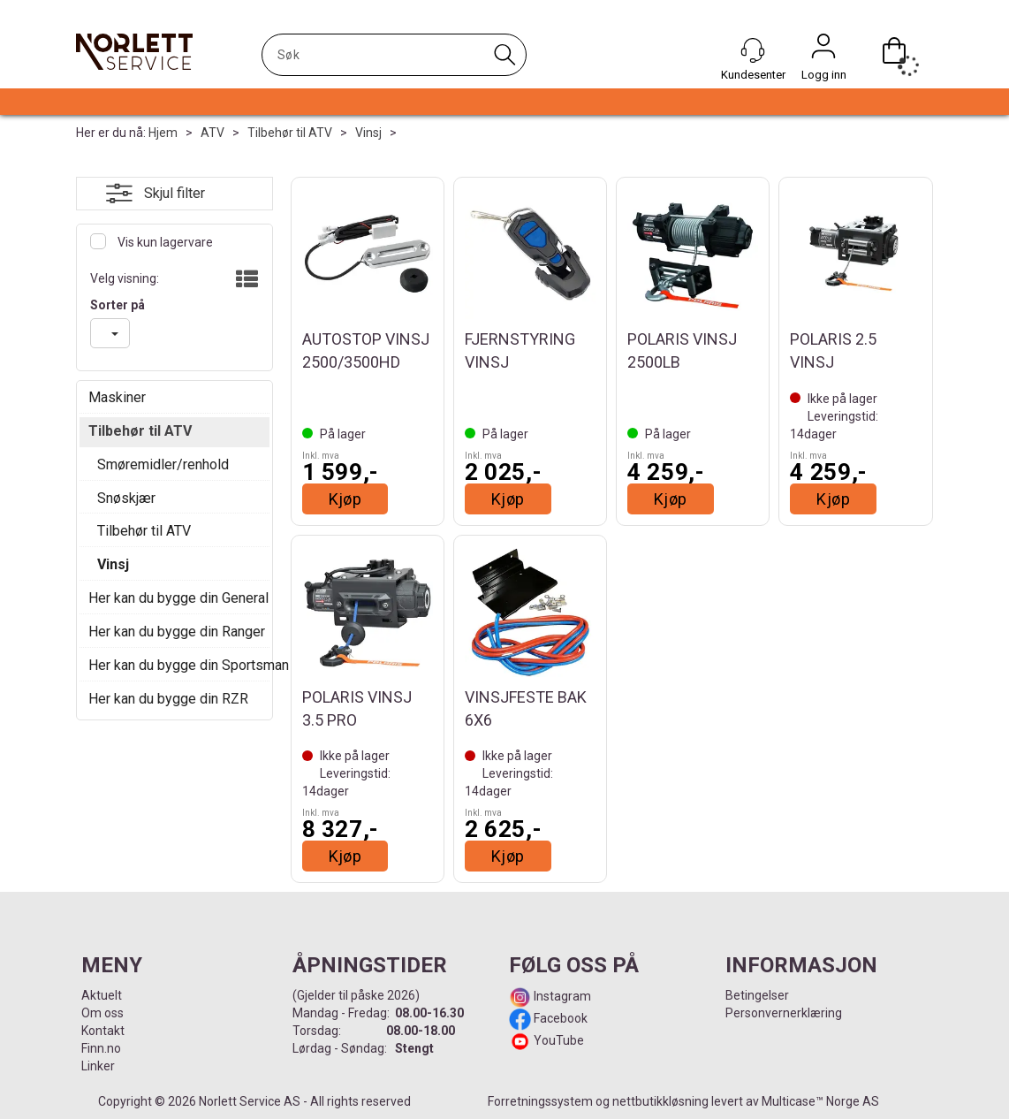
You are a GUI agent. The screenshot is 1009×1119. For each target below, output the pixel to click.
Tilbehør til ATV (289, 133)
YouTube (559, 1040)
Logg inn (823, 50)
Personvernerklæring (783, 1013)
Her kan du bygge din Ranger (174, 631)
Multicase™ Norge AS (820, 1101)
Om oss (102, 1013)
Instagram (561, 996)
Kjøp (345, 499)
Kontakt (103, 1031)
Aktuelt (101, 995)
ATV (212, 133)
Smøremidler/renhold (163, 464)
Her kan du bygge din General (174, 598)
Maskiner (117, 397)
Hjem (163, 133)
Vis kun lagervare (164, 242)
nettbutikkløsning (660, 1101)
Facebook (559, 1018)
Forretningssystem (540, 1101)
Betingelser (757, 995)
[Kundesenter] (753, 50)
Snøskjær (126, 498)
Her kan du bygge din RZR (168, 698)
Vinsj (368, 133)
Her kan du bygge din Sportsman (174, 665)
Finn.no (101, 1048)
